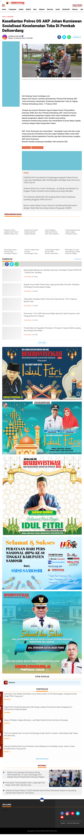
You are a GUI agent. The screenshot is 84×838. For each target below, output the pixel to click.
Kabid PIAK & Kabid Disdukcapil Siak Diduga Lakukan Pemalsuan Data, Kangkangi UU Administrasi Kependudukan (44, 709)
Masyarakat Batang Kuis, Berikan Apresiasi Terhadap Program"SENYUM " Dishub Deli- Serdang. (50, 274)
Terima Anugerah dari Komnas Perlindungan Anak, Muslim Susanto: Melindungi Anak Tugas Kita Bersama (40, 736)
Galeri (58, 9)
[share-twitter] (64, 37)
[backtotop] (42, 801)
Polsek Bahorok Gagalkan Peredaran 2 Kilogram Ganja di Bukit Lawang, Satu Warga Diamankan (51, 332)
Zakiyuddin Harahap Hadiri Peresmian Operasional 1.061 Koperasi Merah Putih (48, 301)
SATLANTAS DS (38, 148)
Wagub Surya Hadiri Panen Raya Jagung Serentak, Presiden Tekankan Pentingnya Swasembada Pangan (48, 289)
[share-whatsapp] (69, 37)
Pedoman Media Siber (68, 827)
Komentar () (77, 37)
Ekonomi (50, 9)
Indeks (21, 9)
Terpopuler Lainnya (42, 760)
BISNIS (28, 9)
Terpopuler (12, 9)
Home (4, 9)
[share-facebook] (59, 37)
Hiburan (75, 9)
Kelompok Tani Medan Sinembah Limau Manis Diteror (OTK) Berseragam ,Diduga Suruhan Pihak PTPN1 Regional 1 (41, 696)
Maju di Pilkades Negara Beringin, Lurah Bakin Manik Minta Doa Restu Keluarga (43, 723)
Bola (35, 9)
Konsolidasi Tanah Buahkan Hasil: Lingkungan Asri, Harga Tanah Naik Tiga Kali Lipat (25, 785)
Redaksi (63, 824)
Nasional (12, 683)
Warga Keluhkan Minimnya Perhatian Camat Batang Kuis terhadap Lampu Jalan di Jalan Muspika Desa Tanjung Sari (40, 749)
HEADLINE (66, 9)
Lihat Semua (42, 343)
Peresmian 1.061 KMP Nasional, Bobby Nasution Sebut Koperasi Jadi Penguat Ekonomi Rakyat (48, 318)
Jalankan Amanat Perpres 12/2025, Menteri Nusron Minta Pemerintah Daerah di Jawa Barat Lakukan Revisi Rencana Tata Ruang (40, 792)
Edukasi (42, 9)
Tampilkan (77, 259)
